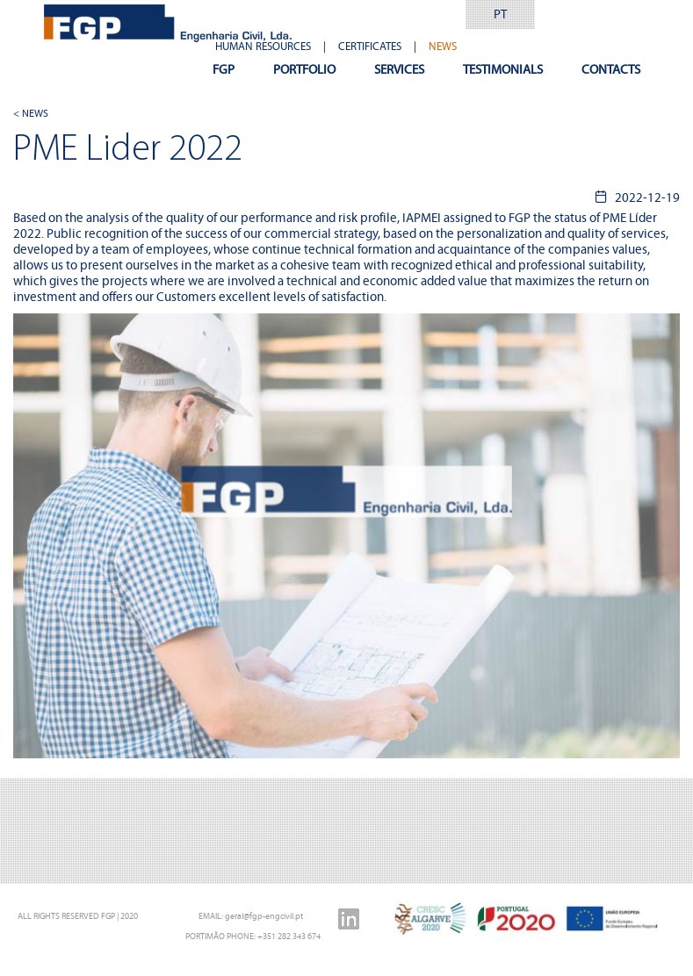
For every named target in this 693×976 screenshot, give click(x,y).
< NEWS (30, 113)
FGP (224, 69)
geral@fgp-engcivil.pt (264, 916)
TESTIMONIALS (503, 69)
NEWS (443, 46)
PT (500, 14)
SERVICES (399, 69)
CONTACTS (610, 69)
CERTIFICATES (369, 46)
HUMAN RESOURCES (263, 46)
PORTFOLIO (304, 69)
